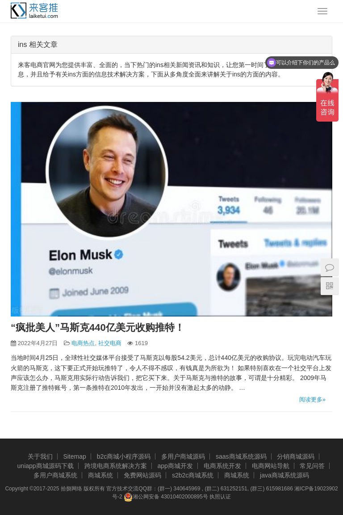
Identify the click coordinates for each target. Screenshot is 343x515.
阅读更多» (312, 399)
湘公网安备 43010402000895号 (166, 497)
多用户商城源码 (183, 456)
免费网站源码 (142, 475)
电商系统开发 (222, 465)
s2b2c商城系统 (192, 475)
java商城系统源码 (284, 475)
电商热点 (83, 343)
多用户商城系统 (55, 475)
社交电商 (109, 343)
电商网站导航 (270, 465)
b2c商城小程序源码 (124, 456)
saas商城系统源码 (241, 456)
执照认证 (220, 497)
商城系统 (100, 475)
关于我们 (40, 456)
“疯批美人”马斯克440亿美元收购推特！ (97, 327)
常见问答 (312, 465)
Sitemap (74, 456)
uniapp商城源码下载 (45, 465)
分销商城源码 (295, 456)
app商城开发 (174, 465)
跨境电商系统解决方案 (115, 465)
